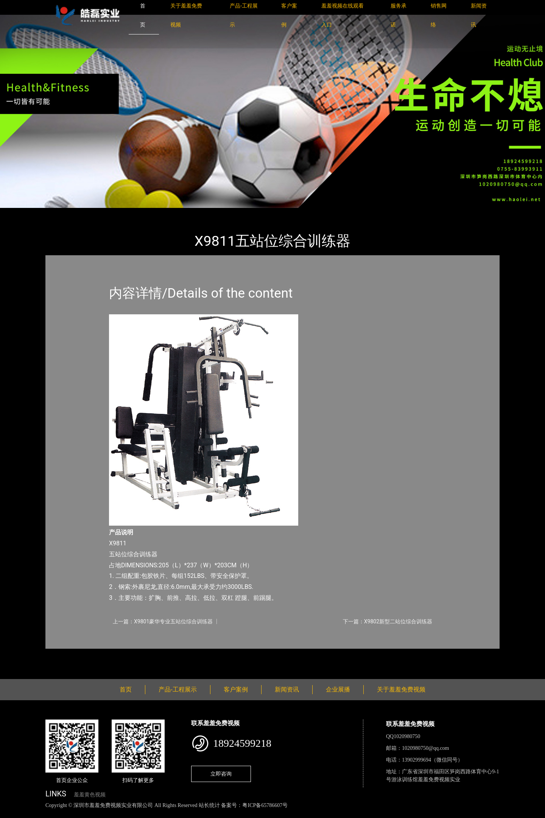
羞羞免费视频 (134, 213)
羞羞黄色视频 (90, 795)
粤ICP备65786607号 (265, 805)
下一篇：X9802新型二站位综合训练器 (387, 621)
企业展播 (338, 689)
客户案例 (236, 689)
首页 (58, 213)
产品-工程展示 (91, 213)
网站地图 (11, 813)
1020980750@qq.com (425, 748)
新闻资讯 (287, 689)
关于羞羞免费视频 (401, 689)
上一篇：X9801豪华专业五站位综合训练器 (163, 621)
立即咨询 (221, 774)
